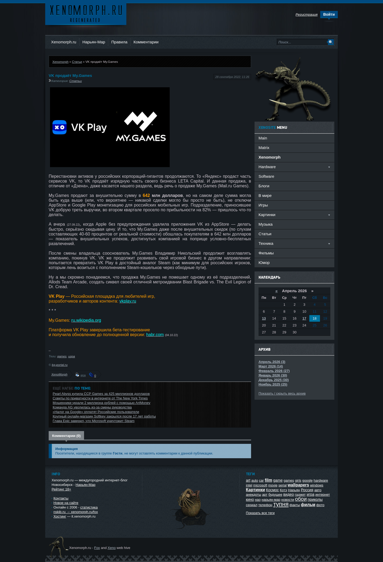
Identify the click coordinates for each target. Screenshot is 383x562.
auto (254, 480)
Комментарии (146, 42)
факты (295, 505)
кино (250, 499)
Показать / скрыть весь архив (282, 393)
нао (258, 500)
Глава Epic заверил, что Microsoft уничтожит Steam (94, 421)
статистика (89, 507)
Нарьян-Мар (93, 42)
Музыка (266, 224)
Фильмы (266, 253)
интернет (322, 495)
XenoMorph (59, 374)
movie (272, 485)
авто (318, 490)
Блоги (264, 186)
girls (298, 480)
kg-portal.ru (60, 364)
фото (320, 505)
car (261, 480)
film (268, 480)
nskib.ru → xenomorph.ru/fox (75, 512)
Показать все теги (260, 513)
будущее (275, 495)
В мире (265, 195)
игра (71, 356)
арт (264, 495)
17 (304, 318)
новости (287, 500)
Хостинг (59, 516)
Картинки (255, 489)
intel (249, 485)
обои (301, 499)
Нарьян (294, 490)
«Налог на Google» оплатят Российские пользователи (96, 412)
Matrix (264, 147)
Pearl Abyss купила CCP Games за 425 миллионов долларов (101, 394)
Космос (272, 490)
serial (282, 485)
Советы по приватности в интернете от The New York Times (100, 398)
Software (266, 176)
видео (288, 494)
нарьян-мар (271, 500)
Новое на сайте (65, 503)
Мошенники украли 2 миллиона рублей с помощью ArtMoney (101, 403)
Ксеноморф (85, 13)
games (61, 356)
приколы (315, 499)
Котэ (283, 490)
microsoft (260, 485)
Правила (119, 42)
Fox (97, 548)
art (248, 480)
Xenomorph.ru (63, 42)
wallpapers (298, 485)
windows (316, 485)
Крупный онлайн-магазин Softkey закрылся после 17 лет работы (104, 416)
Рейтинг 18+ (61, 489)
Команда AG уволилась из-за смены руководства (92, 407)
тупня (281, 504)
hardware (321, 480)
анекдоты (253, 495)
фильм (308, 504)
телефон (265, 505)
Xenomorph (60, 61)
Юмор (264, 262)
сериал (251, 505)
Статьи (77, 61)
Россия (307, 490)
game (278, 480)
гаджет (300, 495)
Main (263, 138)
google (307, 480)
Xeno (112, 548)
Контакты (60, 498)
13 (264, 318)
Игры (263, 205)
